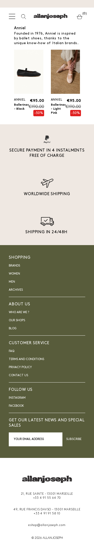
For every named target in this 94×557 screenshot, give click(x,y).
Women (14, 273)
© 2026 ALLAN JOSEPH (47, 538)
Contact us (18, 375)
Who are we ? (19, 312)
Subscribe (73, 439)
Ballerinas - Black (21, 106)
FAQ (11, 351)
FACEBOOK (16, 405)
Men (12, 281)
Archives (16, 289)
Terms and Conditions (26, 359)
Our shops (17, 320)
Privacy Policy (20, 367)
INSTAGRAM (17, 397)
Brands (14, 265)
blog (13, 328)
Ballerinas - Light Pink (58, 108)
